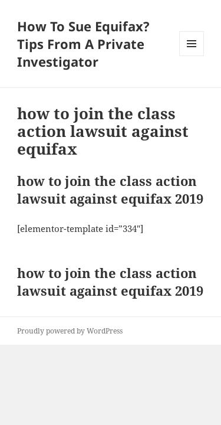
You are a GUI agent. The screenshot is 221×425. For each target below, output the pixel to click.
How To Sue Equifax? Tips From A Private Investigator (83, 43)
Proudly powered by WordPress (70, 331)
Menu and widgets (192, 55)
